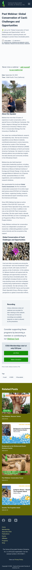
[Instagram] (9, 520)
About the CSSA (7, 531)
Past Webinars (6, 43)
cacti (4, 377)
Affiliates (4, 538)
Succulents (19, 377)
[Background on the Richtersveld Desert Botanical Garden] (16, 432)
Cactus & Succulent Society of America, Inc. (16, 3)
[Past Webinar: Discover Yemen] (16, 403)
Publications (5, 534)
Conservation (7, 42)
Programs (5, 540)
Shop (3, 543)
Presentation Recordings (17, 43)
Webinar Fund (13, 339)
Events (27, 42)
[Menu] (29, 4)
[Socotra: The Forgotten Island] (16, 494)
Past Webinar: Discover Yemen (11, 416)
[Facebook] (3, 520)
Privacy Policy (19, 559)
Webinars (27, 43)
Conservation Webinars (18, 42)
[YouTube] (15, 520)
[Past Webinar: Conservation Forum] (16, 464)
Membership (6, 529)
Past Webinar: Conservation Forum (12, 478)
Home (4, 527)
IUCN (11, 377)
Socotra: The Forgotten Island (11, 507)
